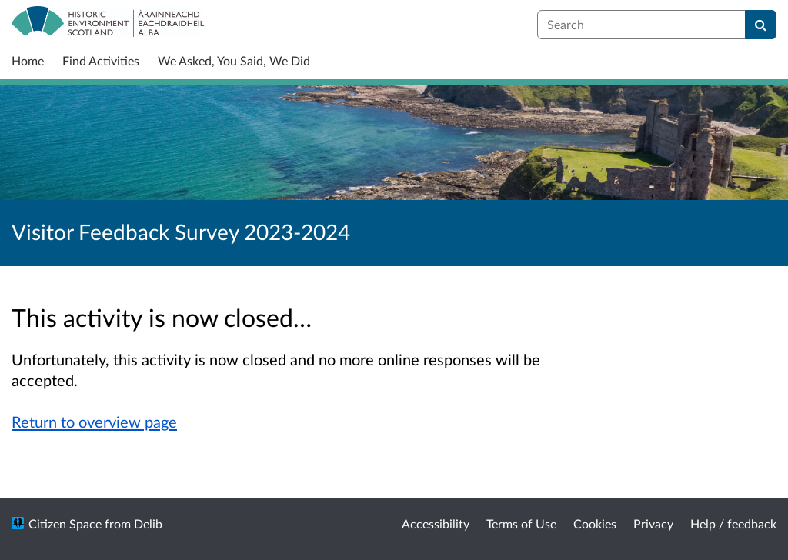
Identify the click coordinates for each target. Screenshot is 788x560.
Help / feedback (733, 523)
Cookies (594, 523)
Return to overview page (94, 421)
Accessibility (435, 523)
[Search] (760, 24)
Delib (148, 523)
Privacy (653, 523)
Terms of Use (521, 523)
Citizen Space (65, 523)
